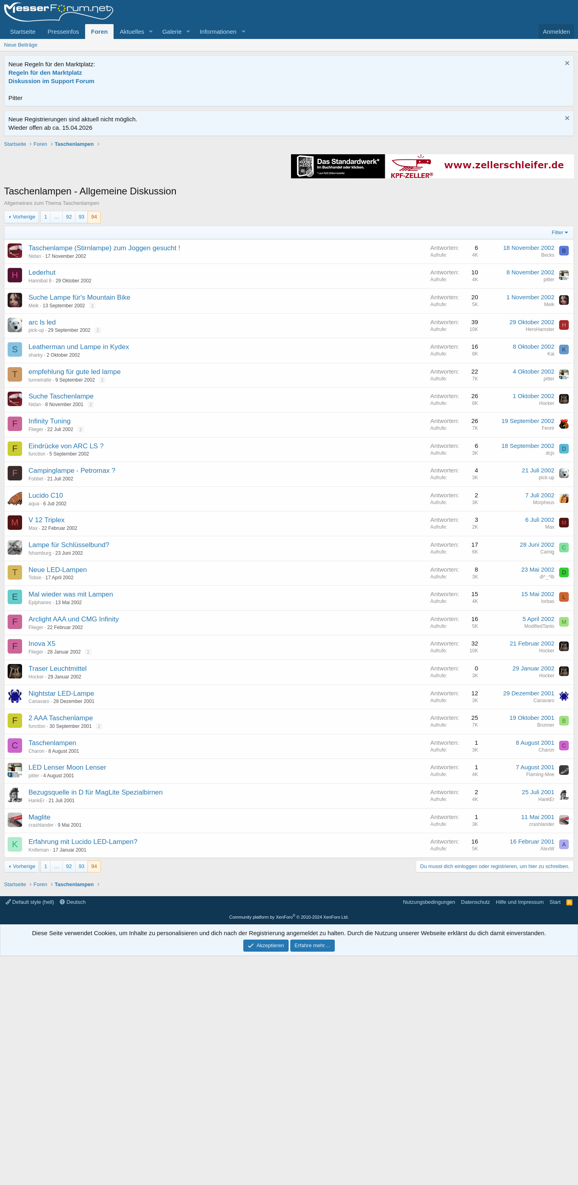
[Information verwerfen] (566, 64)
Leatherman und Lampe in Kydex (78, 461)
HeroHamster (540, 444)
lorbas (547, 716)
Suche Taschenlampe (61, 511)
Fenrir (548, 543)
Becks (547, 369)
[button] (150, 31)
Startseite (22, 31)
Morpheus (543, 617)
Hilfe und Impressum (519, 1131)
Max (33, 643)
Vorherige (24, 331)
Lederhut (41, 387)
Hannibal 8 (39, 395)
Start (555, 1131)
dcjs (550, 567)
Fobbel (35, 593)
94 (94, 331)
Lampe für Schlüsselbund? (68, 659)
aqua (33, 618)
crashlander (41, 939)
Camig (547, 666)
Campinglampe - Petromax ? (71, 585)
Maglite (39, 932)
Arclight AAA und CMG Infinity (73, 734)
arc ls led (42, 437)
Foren (99, 31)
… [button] (56, 331)
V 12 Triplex (46, 634)
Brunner (545, 839)
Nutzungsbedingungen (429, 1131)
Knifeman (38, 964)
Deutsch (72, 1131)
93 (81, 331)
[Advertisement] (289, 196)
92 (68, 331)
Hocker (546, 518)
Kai (550, 468)
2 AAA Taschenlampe (60, 832)
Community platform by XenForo (289, 1146)
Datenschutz (475, 1131)
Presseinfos (63, 31)
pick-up (36, 444)
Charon (36, 865)
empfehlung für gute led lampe (74, 486)
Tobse (34, 692)
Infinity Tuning (49, 535)
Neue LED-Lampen (57, 684)
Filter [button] (558, 347)
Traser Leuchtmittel (57, 783)
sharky (35, 469)
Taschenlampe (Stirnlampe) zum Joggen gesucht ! (104, 362)
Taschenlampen (52, 857)
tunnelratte (39, 494)
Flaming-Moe (540, 889)
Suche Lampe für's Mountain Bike (79, 412)
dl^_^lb (546, 691)
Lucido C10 (45, 610)
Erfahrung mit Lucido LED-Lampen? (82, 956)
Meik (33, 420)
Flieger (35, 544)
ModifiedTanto (539, 741)
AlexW (547, 963)
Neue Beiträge (20, 45)
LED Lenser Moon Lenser (67, 882)
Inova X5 (41, 758)
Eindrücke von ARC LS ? (66, 560)
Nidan (34, 371)
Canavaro (38, 816)
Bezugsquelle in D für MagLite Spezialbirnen (95, 907)
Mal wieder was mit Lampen (70, 709)
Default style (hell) (30, 1131)
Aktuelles (132, 31)
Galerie (171, 31)
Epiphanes (39, 717)
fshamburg (39, 667)
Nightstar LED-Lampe (61, 808)
